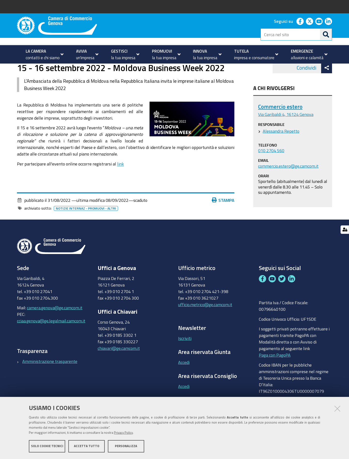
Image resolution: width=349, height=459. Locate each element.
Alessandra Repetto (281, 150)
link (120, 183)
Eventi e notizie (137, 69)
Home (20, 69)
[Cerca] (326, 34)
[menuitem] (42, 54)
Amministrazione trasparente (49, 380)
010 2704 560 (271, 169)
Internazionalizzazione (75, 69)
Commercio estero (280, 126)
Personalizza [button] (126, 446)
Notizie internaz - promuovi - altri (86, 227)
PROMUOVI (37, 69)
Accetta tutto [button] (86, 446)
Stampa (223, 219)
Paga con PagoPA (275, 374)
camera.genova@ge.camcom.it (54, 327)
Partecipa (109, 69)
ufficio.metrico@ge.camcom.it (205, 323)
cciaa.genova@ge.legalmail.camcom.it (51, 340)
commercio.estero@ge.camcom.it (288, 185)
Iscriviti (184, 357)
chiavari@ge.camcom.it (119, 367)
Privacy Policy (123, 432)
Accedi (184, 381)
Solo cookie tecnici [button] (47, 446)
